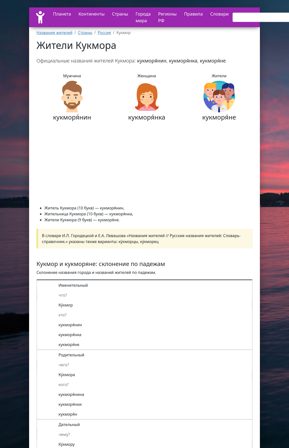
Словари (219, 14)
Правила (193, 14)
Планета (62, 14)
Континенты (91, 14)
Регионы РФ (167, 17)
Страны (120, 14)
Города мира (143, 17)
